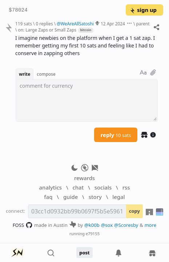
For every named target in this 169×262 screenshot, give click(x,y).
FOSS (23, 225)
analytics (50, 187)
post (84, 252)
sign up (143, 9)
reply (116, 134)
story (95, 196)
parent (142, 23)
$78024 (18, 10)
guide (70, 196)
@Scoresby (126, 225)
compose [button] (46, 74)
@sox (107, 225)
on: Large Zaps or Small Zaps (47, 30)
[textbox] (87, 100)
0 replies (44, 23)
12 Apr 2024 (113, 23)
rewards (84, 178)
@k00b (92, 225)
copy (134, 211)
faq (48, 196)
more (151, 225)
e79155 (93, 233)
